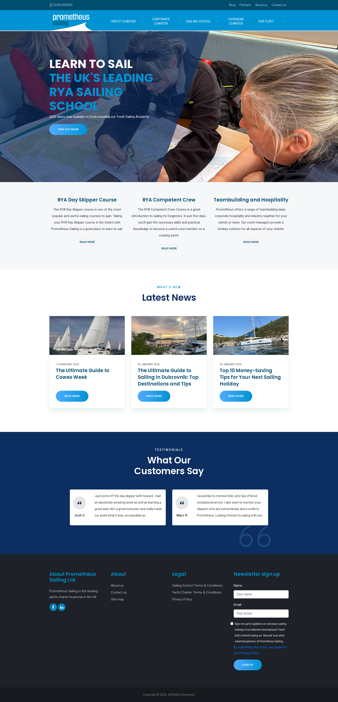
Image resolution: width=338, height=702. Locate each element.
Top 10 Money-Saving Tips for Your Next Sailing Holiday (250, 377)
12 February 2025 (67, 364)
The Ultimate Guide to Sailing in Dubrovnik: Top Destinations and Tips (168, 377)
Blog (232, 4)
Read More (87, 242)
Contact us (279, 4)
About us (261, 4)
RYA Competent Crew (169, 200)
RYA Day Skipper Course (87, 200)
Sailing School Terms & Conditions (197, 585)
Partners (245, 4)
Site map (117, 599)
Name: (238, 585)
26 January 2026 (149, 364)
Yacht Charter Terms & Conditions (197, 592)
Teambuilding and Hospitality (251, 200)
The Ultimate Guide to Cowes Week (82, 374)
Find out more (68, 129)
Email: (238, 605)
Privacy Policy (182, 599)
